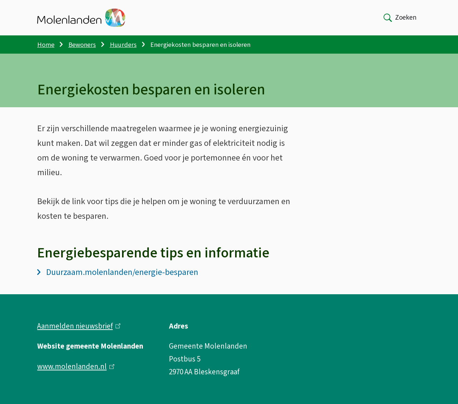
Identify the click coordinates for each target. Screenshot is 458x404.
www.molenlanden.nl (75, 366)
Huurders (123, 44)
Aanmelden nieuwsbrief (79, 326)
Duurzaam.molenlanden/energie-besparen (117, 272)
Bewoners (82, 44)
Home (45, 44)
